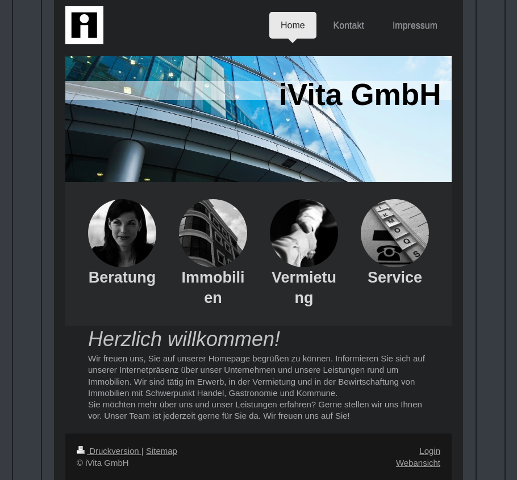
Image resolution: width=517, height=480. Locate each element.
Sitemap (161, 451)
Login (429, 451)
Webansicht (418, 463)
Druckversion (109, 451)
